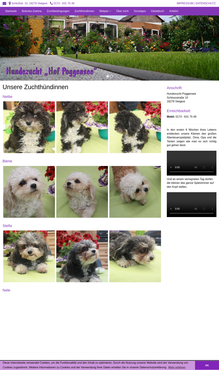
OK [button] (207, 365)
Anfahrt (173, 11)
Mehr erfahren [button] (177, 367)
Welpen (104, 11)
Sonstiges (140, 11)
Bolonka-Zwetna (32, 11)
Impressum (185, 3)
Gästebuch (157, 11)
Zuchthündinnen (84, 11)
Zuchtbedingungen (58, 11)
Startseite (11, 11)
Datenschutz (206, 3)
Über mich (122, 11)
